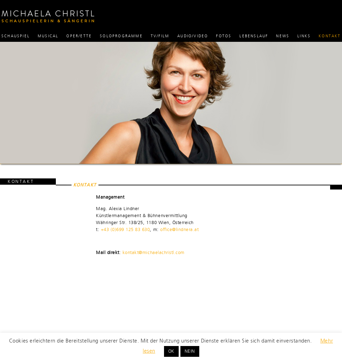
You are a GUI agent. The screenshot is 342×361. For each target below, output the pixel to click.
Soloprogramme (121, 36)
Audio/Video (192, 36)
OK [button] (171, 351)
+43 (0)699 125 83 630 (125, 229)
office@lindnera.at (179, 229)
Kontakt (330, 36)
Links (304, 36)
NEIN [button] (190, 351)
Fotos (223, 36)
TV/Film (160, 36)
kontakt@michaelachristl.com (153, 252)
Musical (48, 36)
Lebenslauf (253, 36)
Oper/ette (79, 36)
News (282, 36)
